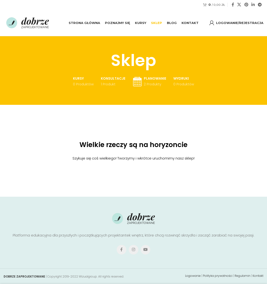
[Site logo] (28, 22)
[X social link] (239, 4)
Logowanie (193, 276)
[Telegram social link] (259, 4)
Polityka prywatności (217, 276)
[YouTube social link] (145, 249)
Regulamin (242, 276)
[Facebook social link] (233, 4)
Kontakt (258, 276)
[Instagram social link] (133, 249)
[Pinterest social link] (246, 4)
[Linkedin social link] (253, 4)
